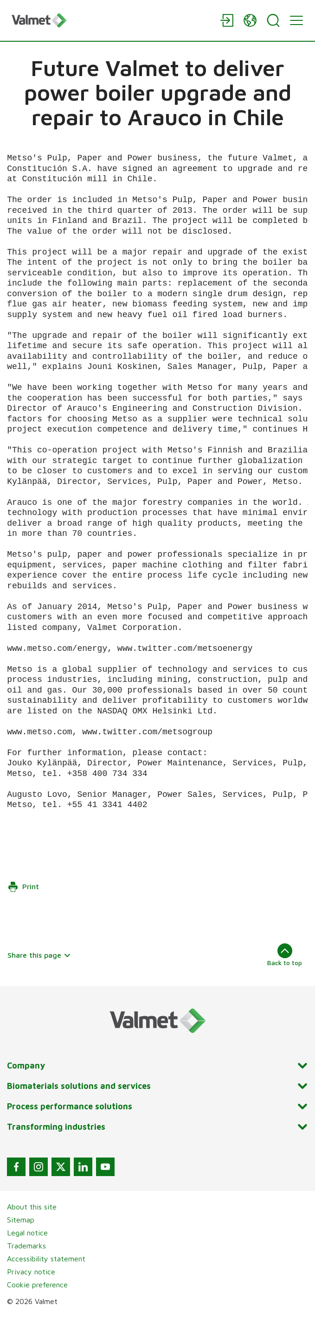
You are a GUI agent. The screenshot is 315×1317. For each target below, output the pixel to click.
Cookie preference (37, 1284)
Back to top (284, 955)
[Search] (273, 20)
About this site (32, 1206)
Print (23, 886)
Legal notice (27, 1232)
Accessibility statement (46, 1258)
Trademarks (26, 1245)
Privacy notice (31, 1271)
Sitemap (20, 1219)
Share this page (39, 955)
